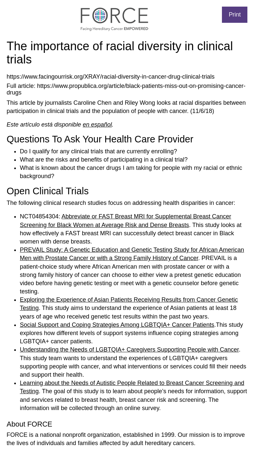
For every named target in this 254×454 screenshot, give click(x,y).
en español (97, 124)
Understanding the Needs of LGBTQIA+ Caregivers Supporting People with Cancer (129, 349)
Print (235, 14)
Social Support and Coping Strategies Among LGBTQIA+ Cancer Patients (117, 325)
